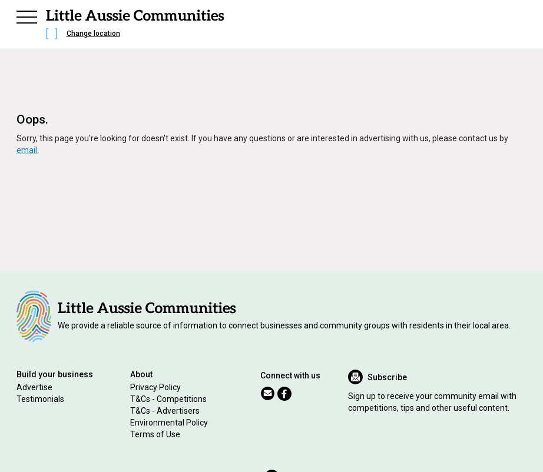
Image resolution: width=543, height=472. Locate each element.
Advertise (34, 387)
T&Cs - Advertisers (165, 411)
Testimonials (40, 399)
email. (27, 150)
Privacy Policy (155, 387)
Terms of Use (155, 434)
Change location (93, 33)
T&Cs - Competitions (168, 399)
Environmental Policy (169, 422)
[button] (27, 15)
